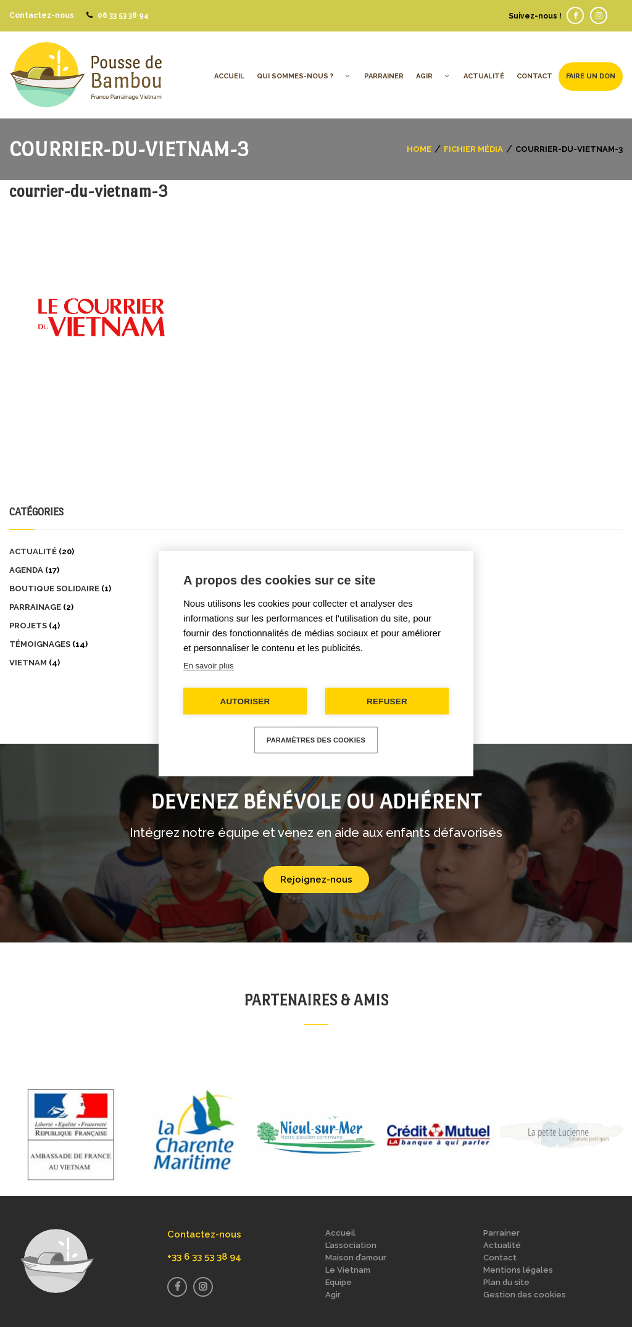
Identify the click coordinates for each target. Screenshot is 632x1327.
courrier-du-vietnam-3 (88, 191)
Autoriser (245, 701)
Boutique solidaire (54, 588)
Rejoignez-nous (316, 879)
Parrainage (35, 607)
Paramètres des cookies (316, 740)
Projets (28, 625)
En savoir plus (208, 665)
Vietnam (28, 662)
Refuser (387, 701)
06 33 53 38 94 (123, 15)
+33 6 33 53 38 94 (204, 1256)
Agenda (26, 570)
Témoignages (39, 644)
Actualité (33, 551)
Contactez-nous (41, 15)
